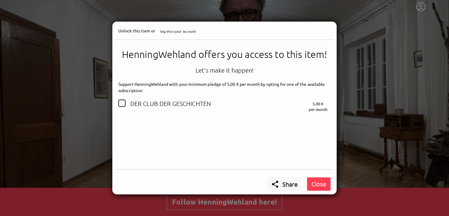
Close (318, 184)
